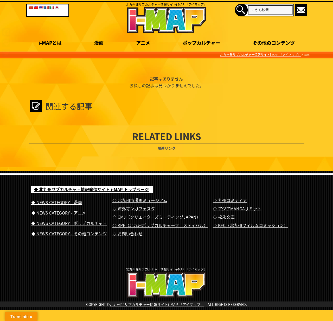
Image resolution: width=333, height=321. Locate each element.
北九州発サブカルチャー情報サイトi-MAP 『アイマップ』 (157, 315)
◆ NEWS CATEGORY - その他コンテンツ (69, 233)
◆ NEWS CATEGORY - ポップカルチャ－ (69, 223)
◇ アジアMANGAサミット (237, 208)
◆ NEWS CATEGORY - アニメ (58, 213)
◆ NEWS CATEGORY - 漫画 (56, 202)
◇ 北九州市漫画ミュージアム (139, 200)
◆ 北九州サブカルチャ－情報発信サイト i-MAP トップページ (91, 189)
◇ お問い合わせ (127, 233)
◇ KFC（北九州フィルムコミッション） (250, 225)
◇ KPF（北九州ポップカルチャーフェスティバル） (160, 225)
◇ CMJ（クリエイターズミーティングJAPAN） (156, 217)
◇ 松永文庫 (224, 217)
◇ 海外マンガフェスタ (133, 208)
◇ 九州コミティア (230, 200)
